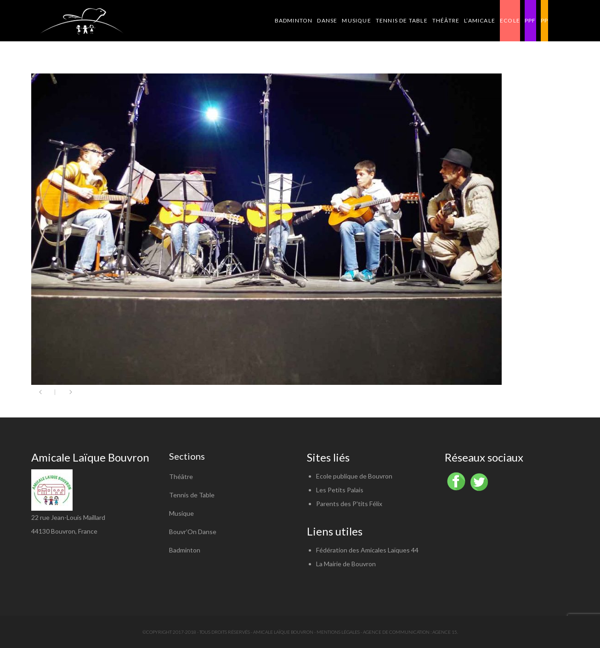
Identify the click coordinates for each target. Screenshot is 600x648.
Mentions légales (338, 632)
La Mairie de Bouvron (346, 564)
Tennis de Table (192, 495)
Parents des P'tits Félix (349, 503)
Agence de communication (396, 632)
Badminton (184, 550)
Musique (181, 513)
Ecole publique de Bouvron (354, 476)
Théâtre (181, 476)
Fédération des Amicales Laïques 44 (367, 550)
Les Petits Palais (339, 490)
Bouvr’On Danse (192, 531)
